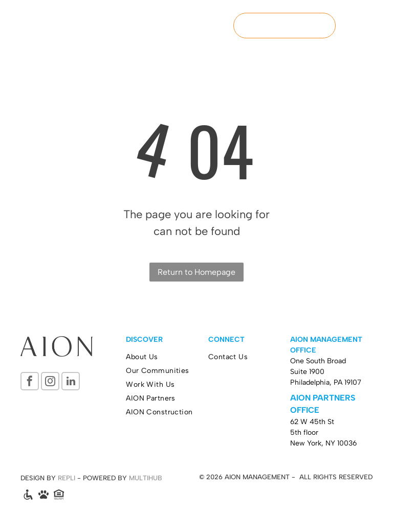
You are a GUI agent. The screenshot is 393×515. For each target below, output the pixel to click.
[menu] (370, 25)
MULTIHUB (145, 478)
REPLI (66, 478)
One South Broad (318, 361)
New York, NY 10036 (323, 443)
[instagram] (50, 382)
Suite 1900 (307, 371)
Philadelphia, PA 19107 (325, 382)
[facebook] (29, 382)
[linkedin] (70, 382)
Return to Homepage (196, 272)
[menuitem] (167, 357)
